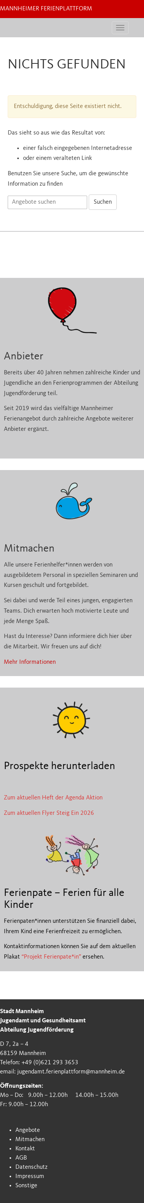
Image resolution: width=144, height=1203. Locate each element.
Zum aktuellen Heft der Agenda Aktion (53, 798)
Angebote (27, 1130)
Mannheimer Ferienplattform (46, 9)
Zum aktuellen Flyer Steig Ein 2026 (49, 813)
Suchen (103, 202)
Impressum (29, 1176)
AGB (21, 1158)
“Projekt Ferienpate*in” (51, 957)
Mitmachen (30, 1140)
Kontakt (25, 1149)
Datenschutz (31, 1167)
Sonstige (26, 1186)
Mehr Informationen (30, 662)
